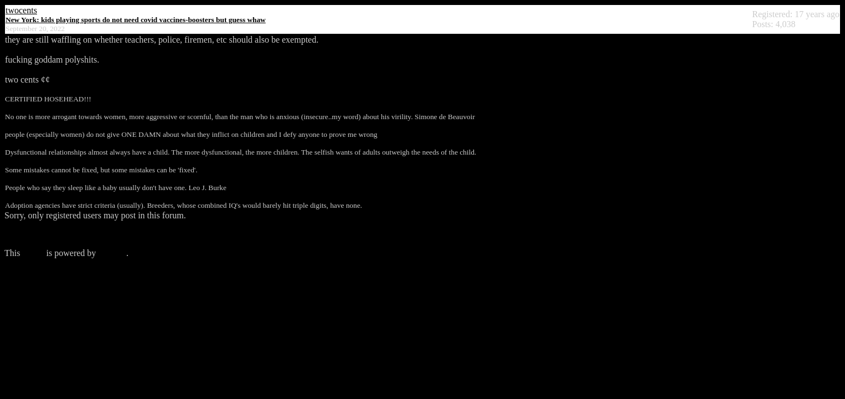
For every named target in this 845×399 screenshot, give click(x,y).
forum (33, 253)
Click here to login (37, 234)
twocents (21, 10)
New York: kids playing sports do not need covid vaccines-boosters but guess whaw (136, 20)
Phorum (112, 253)
